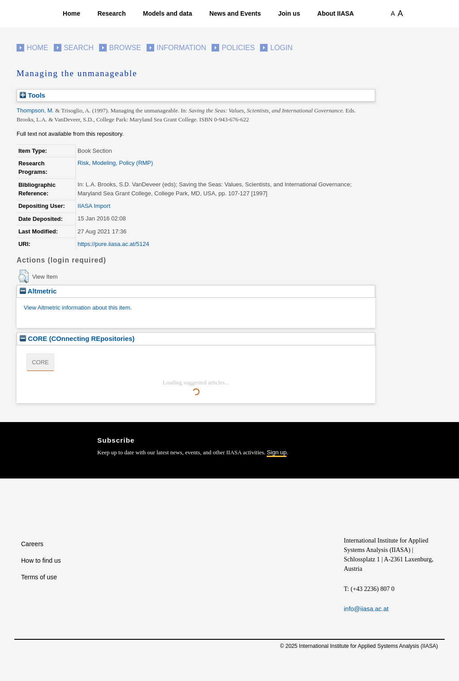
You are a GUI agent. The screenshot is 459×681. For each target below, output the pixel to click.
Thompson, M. (35, 110)
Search (79, 48)
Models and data (167, 13)
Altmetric (38, 291)
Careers (32, 543)
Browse (125, 48)
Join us (289, 13)
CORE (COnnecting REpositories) (77, 338)
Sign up (276, 452)
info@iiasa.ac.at (366, 608)
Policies (238, 48)
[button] (23, 276)
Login (281, 48)
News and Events (235, 13)
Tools (32, 95)
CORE (40, 362)
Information (181, 48)
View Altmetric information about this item (77, 307)
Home (71, 13)
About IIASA (335, 13)
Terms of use (39, 577)
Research (111, 13)
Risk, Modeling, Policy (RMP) (115, 162)
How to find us (41, 560)
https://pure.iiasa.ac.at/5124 (113, 244)
